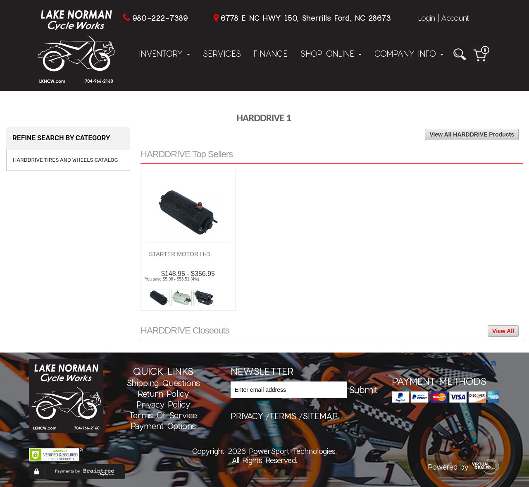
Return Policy (163, 393)
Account (455, 17)
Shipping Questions (163, 383)
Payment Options (163, 426)
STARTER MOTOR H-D (179, 254)
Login (426, 17)
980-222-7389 (160, 17)
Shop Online (331, 53)
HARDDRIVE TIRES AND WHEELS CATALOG (65, 160)
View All (503, 331)
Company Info (408, 53)
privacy (247, 416)
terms (282, 416)
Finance (270, 53)
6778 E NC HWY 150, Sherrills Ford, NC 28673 (305, 17)
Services (222, 53)
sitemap (320, 416)
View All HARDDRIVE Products (471, 134)
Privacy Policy (163, 404)
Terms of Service (163, 415)
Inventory (164, 53)
